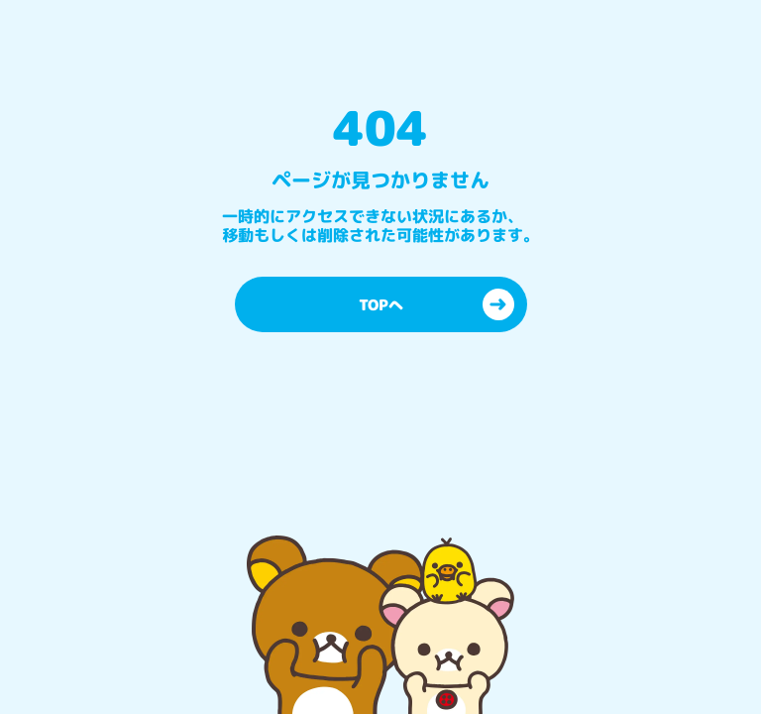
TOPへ (436, 304)
